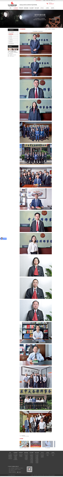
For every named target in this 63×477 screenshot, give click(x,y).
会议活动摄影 (31, 8)
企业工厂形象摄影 (13, 402)
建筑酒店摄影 (26, 8)
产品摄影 (47, 0)
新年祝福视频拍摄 (13, 414)
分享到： (54, 0)
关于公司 (42, 8)
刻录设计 (49, 0)
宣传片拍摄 (13, 408)
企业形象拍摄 (15, 8)
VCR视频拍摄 (13, 410)
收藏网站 (44, 0)
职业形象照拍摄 (13, 404)
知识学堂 (52, 8)
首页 (10, 8)
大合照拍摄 (13, 406)
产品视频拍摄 (13, 412)
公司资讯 (47, 8)
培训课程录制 (21, 8)
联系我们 (52, 0)
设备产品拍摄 (36, 8)
